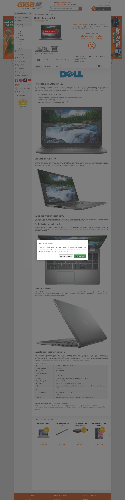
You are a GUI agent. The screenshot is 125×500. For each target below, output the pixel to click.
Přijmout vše (80, 256)
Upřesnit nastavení (66, 256)
